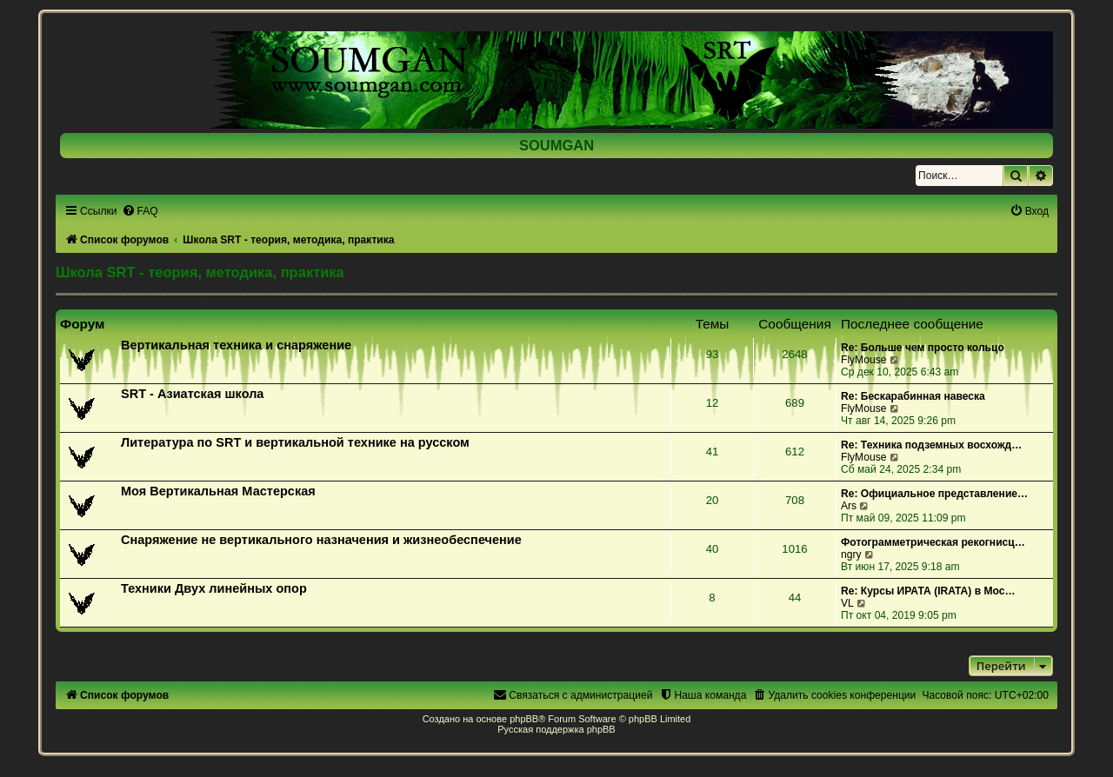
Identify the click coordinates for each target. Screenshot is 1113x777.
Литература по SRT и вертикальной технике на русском (295, 442)
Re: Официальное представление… (934, 494)
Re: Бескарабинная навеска (913, 396)
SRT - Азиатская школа (192, 394)
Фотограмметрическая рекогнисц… (933, 542)
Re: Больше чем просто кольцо (922, 348)
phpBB (524, 719)
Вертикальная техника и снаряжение (236, 345)
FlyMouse (863, 360)
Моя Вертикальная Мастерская (218, 491)
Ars (848, 506)
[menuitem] (140, 211)
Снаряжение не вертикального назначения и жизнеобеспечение (321, 540)
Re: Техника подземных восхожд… (931, 445)
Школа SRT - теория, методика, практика (200, 272)
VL (847, 603)
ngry (851, 554)
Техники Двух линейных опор (214, 588)
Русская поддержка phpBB (556, 729)
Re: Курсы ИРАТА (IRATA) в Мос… (928, 591)
